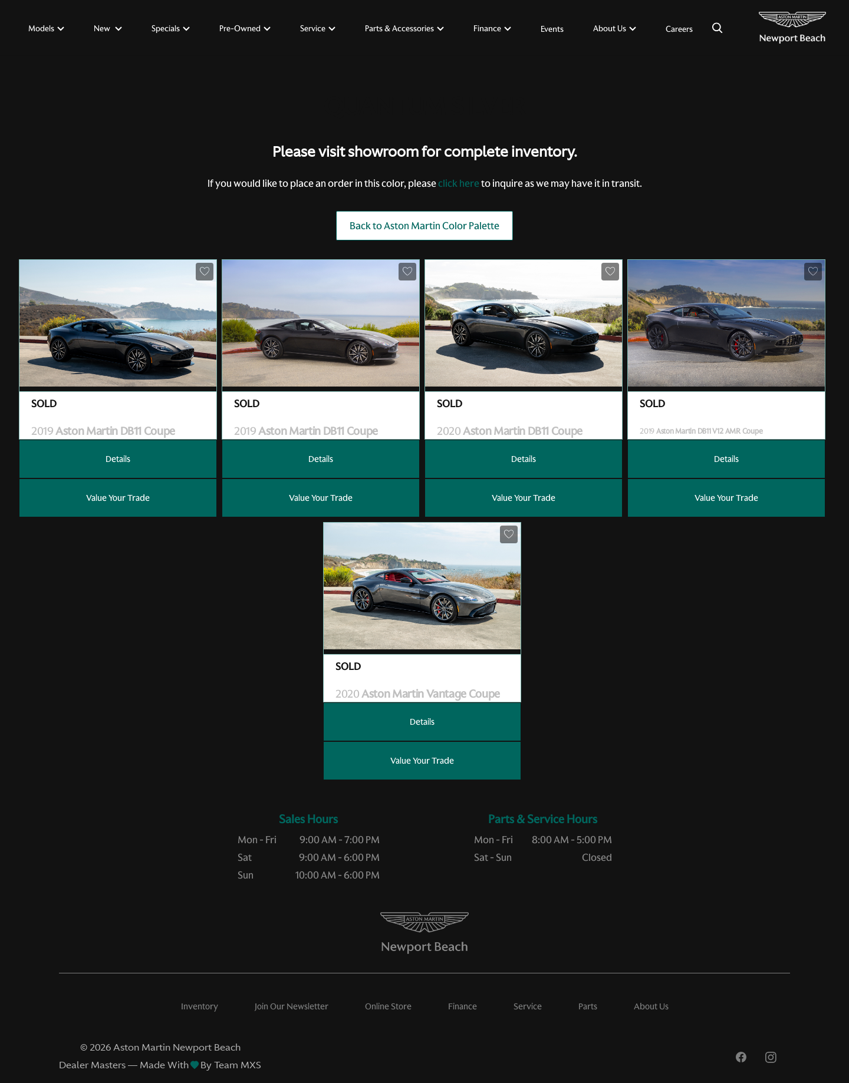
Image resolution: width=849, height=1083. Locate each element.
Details (118, 459)
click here (458, 183)
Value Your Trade (118, 498)
